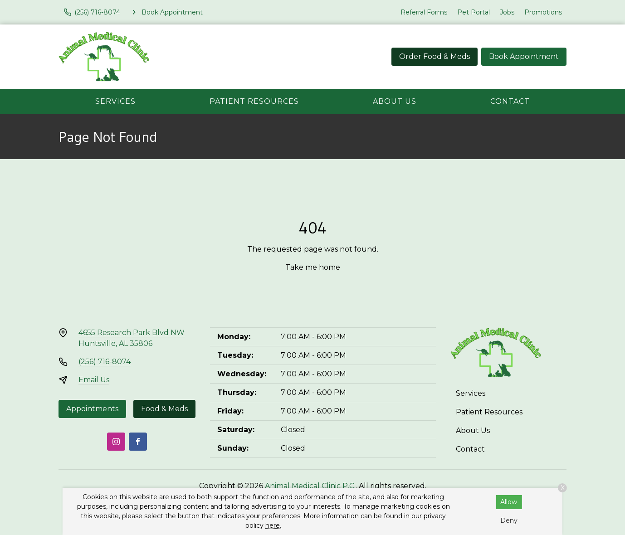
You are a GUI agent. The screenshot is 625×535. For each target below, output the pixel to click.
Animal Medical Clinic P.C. (310, 486)
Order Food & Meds (434, 56)
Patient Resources (254, 101)
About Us (394, 101)
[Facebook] (138, 442)
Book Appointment (524, 56)
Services (115, 101)
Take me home (312, 267)
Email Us (93, 379)
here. (273, 525)
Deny (509, 520)
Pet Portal (473, 12)
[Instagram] (116, 442)
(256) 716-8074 (104, 361)
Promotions (543, 12)
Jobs (507, 12)
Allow (508, 502)
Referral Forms (423, 12)
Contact (510, 101)
